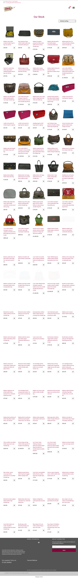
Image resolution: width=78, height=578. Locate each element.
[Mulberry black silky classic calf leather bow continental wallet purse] (24, 490)
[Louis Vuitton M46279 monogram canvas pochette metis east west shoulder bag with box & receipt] (24, 139)
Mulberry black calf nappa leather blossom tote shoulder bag (38, 177)
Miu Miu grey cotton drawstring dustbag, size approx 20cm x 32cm (23, 526)
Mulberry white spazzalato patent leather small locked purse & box (39, 419)
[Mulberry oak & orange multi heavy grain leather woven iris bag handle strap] (68, 248)
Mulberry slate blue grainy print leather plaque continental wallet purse (53, 43)
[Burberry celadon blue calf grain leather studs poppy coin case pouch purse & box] (9, 248)
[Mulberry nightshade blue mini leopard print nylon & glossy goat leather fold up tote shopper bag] (39, 139)
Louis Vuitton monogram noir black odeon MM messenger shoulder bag (23, 230)
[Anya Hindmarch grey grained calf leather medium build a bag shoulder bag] (53, 114)
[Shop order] (67, 21)
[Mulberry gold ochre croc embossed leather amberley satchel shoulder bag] (68, 32)
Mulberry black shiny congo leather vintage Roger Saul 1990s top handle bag (39, 98)
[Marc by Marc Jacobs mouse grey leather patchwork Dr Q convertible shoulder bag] (9, 463)
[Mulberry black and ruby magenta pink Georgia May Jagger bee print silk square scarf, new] (53, 355)
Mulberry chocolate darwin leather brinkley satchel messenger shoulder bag (9, 98)
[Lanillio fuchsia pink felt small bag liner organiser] (68, 88)
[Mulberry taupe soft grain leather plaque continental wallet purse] (53, 220)
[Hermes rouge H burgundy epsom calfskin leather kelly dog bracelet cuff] (53, 463)
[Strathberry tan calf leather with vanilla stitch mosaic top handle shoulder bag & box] (68, 166)
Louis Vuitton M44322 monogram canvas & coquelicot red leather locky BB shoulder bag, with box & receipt (9, 232)
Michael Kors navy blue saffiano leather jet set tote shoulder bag (9, 313)
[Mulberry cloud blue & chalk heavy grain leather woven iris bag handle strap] (9, 275)
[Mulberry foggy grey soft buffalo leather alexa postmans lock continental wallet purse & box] (9, 382)
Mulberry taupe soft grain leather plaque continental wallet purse (53, 230)
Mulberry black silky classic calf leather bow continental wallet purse (24, 500)
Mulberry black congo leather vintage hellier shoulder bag (52, 177)
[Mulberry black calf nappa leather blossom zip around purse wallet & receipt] (24, 166)
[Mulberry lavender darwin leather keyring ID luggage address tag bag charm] (24, 463)
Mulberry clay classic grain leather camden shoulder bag (38, 392)
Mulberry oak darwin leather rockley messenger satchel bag (68, 444)
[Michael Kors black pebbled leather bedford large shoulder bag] (9, 490)
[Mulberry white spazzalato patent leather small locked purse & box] (39, 408)
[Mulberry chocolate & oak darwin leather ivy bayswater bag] (24, 248)
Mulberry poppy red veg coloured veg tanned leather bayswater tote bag (24, 70)
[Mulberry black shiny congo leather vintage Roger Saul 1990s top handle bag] (39, 88)
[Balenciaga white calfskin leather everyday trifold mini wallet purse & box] (53, 408)
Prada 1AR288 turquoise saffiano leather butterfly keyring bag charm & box (52, 258)
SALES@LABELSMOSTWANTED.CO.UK (13, 2)
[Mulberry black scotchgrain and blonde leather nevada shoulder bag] (68, 463)
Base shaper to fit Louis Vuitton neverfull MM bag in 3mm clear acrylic (68, 500)
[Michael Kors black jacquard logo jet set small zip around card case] (53, 382)
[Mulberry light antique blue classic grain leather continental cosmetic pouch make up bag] (9, 193)
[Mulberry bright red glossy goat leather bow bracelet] (53, 490)
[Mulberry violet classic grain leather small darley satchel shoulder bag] (9, 328)
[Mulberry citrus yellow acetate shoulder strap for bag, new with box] (9, 32)
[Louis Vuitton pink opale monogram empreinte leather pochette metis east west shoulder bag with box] (24, 88)
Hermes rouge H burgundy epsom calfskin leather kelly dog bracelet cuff (53, 474)
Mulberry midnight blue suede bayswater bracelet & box (39, 500)
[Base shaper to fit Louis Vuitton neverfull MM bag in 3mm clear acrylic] (68, 490)
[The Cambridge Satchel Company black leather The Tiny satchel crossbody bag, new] (24, 382)
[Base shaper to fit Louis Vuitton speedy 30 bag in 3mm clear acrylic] (39, 515)
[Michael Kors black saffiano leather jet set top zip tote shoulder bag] (24, 303)
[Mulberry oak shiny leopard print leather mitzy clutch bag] (9, 139)
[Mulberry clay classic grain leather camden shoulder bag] (39, 382)
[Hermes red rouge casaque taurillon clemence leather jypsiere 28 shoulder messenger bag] (53, 275)
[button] (73, 7)
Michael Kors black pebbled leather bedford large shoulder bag (9, 500)
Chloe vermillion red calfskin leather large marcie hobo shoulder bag (9, 444)
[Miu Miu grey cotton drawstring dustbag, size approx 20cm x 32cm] (24, 515)
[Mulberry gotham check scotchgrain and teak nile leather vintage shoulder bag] (53, 139)
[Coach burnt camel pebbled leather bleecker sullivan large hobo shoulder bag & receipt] (39, 463)
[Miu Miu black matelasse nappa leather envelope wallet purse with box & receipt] (53, 328)
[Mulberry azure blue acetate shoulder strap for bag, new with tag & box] (24, 275)
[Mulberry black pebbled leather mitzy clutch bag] (9, 166)
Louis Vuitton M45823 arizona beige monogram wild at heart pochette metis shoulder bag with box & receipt (68, 71)
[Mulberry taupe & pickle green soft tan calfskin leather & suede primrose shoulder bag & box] (39, 193)
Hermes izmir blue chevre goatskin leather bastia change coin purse (67, 125)
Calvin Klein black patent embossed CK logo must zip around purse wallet (53, 313)
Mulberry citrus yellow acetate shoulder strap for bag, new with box (9, 43)
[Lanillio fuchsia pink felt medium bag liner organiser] (9, 114)
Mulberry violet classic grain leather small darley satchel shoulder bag (9, 338)
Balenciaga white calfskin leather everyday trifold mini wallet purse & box (53, 419)
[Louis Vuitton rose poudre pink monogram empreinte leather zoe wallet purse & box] (39, 248)
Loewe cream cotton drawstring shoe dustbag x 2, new (38, 338)
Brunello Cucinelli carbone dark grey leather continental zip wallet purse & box (68, 285)
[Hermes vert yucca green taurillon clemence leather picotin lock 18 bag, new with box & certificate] (39, 220)
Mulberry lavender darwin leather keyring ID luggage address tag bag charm (23, 474)
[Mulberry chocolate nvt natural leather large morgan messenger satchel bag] (68, 408)
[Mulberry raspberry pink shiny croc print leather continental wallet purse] (68, 220)
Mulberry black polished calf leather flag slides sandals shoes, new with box (9, 419)
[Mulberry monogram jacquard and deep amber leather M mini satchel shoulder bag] (39, 32)
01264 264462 (15, 1)
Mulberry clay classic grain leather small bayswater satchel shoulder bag (24, 203)
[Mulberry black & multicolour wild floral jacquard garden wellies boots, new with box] (24, 408)
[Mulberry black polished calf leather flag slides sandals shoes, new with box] (9, 408)
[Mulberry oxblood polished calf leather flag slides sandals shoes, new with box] (68, 382)
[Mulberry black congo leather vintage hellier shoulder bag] (53, 166)
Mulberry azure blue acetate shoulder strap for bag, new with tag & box (24, 285)
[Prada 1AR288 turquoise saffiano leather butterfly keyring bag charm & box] (53, 248)
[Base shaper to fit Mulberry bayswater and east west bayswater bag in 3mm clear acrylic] (53, 515)
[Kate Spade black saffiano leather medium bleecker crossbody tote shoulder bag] (39, 303)
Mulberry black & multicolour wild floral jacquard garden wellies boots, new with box (24, 419)
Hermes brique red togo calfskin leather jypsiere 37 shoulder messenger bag (24, 444)
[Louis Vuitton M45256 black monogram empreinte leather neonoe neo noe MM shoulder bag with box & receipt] (39, 275)
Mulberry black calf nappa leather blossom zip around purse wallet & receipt (24, 177)
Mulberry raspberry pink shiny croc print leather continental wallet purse (67, 230)
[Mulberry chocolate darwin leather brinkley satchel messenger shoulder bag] (9, 88)
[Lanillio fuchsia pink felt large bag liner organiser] (24, 114)
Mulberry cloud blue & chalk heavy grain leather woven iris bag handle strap (9, 285)
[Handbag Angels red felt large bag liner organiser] (39, 114)
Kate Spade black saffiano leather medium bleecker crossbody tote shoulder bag (39, 313)
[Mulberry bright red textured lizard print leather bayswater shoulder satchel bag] (53, 59)
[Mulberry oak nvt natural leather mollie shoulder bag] (68, 303)
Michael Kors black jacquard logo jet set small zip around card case (53, 392)
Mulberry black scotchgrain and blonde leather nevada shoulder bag (68, 474)
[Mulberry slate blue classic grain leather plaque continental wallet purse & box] (24, 328)
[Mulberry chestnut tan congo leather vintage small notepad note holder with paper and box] (9, 355)
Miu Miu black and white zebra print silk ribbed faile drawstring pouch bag (68, 338)
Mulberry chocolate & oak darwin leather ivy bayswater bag (24, 258)
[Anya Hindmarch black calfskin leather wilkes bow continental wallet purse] (24, 32)
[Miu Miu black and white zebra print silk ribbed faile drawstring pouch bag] (68, 328)
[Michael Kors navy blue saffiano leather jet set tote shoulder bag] (9, 303)
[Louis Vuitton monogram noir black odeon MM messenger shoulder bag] (24, 220)
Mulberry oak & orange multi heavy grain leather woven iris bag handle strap (68, 258)
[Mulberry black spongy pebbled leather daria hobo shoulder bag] (39, 59)
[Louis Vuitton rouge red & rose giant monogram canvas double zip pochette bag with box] (68, 193)
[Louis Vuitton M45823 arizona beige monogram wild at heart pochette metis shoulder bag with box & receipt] (68, 59)
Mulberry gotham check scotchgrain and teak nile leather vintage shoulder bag (53, 150)
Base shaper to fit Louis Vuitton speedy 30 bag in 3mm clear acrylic (38, 526)
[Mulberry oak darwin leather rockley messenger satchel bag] (68, 433)
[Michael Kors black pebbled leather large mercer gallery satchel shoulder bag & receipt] (24, 355)
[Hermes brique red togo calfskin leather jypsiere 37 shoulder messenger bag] (24, 433)
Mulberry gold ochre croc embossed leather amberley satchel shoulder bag (68, 43)
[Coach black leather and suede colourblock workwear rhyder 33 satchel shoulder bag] (9, 515)
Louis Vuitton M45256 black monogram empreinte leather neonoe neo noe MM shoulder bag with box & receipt (39, 287)
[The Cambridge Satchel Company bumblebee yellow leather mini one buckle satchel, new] (39, 355)
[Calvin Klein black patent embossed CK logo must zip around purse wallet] (53, 303)
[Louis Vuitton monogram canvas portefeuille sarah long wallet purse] (53, 193)
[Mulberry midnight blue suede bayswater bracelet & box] (39, 490)
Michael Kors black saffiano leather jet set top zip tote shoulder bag (24, 313)
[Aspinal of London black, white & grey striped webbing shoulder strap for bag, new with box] (9, 59)
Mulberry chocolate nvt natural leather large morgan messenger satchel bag (68, 419)
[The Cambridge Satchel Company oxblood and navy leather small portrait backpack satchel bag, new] (68, 355)
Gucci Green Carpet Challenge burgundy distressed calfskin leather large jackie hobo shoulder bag (53, 445)
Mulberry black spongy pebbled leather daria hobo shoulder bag (38, 70)
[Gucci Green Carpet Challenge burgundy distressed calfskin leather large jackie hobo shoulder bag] (53, 433)
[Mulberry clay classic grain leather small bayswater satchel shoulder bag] (24, 193)
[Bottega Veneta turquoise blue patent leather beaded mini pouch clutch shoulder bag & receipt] (53, 88)
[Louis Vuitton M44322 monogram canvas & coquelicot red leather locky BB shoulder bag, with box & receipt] (9, 220)
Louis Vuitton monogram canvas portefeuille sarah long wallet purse (52, 203)
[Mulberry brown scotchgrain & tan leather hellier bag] (68, 139)
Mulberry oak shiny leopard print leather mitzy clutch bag (9, 150)
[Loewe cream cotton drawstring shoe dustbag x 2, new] (39, 328)
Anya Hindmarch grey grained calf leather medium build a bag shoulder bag (53, 125)
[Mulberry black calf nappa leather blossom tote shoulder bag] (39, 166)
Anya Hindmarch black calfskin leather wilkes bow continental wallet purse (24, 43)
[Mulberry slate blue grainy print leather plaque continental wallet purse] (53, 32)
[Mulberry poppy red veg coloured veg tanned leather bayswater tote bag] (24, 59)
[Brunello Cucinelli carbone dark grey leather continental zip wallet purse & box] (68, 275)
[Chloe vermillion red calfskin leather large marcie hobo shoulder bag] (9, 433)
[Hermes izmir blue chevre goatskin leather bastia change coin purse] (68, 114)
